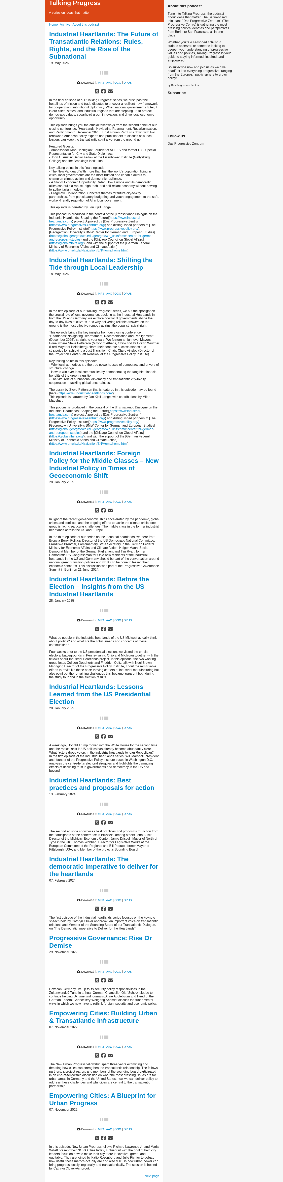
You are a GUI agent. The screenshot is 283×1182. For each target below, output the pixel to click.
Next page (152, 1176)
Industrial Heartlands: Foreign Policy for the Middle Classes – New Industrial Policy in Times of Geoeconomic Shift (104, 464)
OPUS (127, 82)
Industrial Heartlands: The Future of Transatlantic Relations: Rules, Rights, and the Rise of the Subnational (103, 45)
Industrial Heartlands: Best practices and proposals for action (101, 784)
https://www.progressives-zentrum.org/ (77, 225)
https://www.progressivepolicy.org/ (114, 228)
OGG (117, 82)
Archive (65, 24)
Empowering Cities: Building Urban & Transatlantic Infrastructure (103, 1017)
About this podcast (86, 24)
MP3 (101, 82)
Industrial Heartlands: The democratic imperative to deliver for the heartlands (103, 866)
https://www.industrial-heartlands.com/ (86, 393)
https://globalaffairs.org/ (67, 243)
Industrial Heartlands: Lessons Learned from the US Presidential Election (100, 694)
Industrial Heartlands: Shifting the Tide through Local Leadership (101, 263)
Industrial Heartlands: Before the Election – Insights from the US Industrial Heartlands (99, 586)
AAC (109, 82)
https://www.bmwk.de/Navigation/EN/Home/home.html (88, 250)
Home (53, 24)
